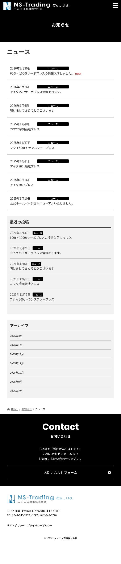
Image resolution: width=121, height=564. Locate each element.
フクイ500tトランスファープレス (32, 148)
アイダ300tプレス (22, 185)
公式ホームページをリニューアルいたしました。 (42, 203)
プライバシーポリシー (39, 525)
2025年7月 (16, 391)
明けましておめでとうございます (32, 110)
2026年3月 (16, 336)
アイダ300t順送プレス (24, 166)
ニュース (38, 232)
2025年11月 (17, 363)
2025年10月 (17, 372)
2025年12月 (17, 354)
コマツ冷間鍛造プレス (24, 129)
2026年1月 (16, 345)
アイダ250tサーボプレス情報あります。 (36, 92)
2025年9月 (16, 382)
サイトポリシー (16, 525)
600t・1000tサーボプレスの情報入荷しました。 (42, 73)
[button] (60, 472)
